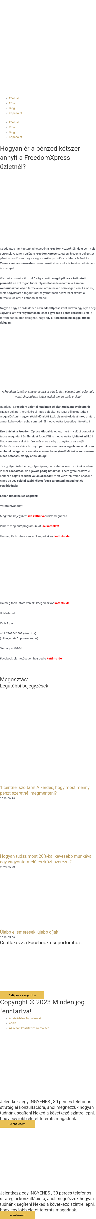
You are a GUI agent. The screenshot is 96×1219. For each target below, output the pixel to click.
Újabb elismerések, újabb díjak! (29, 932)
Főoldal (14, 98)
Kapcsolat (15, 113)
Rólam (13, 103)
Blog (12, 108)
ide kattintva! (50, 526)
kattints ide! (62, 603)
